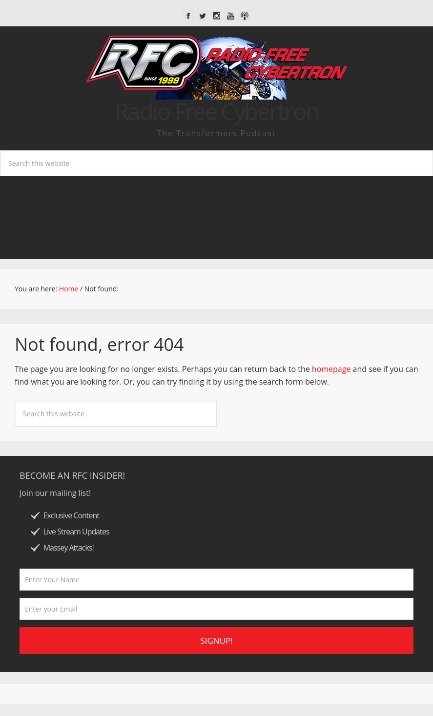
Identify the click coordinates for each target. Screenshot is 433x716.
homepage (331, 369)
